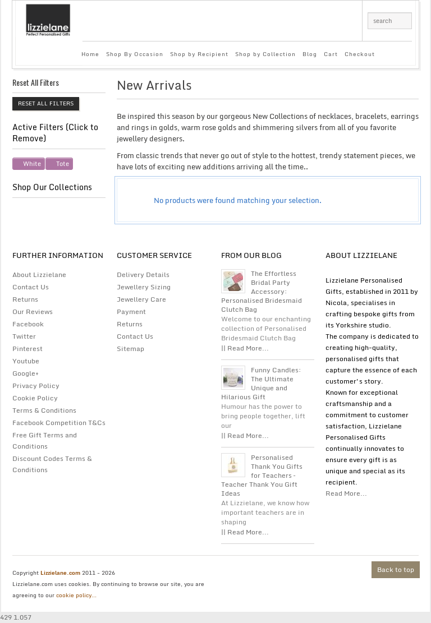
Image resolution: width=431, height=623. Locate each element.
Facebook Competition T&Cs (59, 422)
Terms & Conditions (44, 410)
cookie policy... (76, 594)
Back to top (395, 569)
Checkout (360, 53)
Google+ (25, 373)
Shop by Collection (265, 53)
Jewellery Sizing (144, 286)
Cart (331, 53)
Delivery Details (143, 274)
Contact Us (30, 286)
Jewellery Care (141, 299)
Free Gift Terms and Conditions (44, 440)
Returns (25, 299)
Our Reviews (32, 311)
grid (383, 88)
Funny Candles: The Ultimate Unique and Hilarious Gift (261, 384)
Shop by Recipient (199, 53)
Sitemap (130, 348)
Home (90, 53)
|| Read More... (245, 348)
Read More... (346, 493)
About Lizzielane (39, 274)
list (402, 88)
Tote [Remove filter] (62, 164)
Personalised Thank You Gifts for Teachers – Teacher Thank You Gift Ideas (261, 475)
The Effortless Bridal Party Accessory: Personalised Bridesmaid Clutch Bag (261, 291)
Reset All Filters (46, 103)
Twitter (24, 336)
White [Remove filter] (32, 164)
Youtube (25, 361)
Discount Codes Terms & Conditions (52, 464)
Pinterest (27, 348)
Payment (131, 311)
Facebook (28, 324)
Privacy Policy (35, 385)
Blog (309, 53)
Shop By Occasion (134, 53)
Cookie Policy (35, 398)
